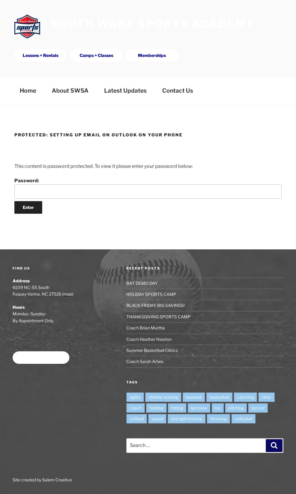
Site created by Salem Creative (42, 479)
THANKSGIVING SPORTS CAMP (158, 316)
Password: (148, 188)
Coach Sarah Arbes (144, 361)
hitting (177, 407)
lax (218, 407)
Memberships (152, 55)
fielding (156, 407)
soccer (258, 407)
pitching (236, 407)
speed (157, 418)
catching (245, 397)
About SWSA (70, 90)
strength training (186, 418)
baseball (194, 397)
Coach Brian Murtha (145, 327)
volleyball (243, 418)
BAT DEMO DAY (141, 283)
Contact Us (177, 90)
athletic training (163, 397)
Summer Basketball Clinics (152, 350)
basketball (219, 397)
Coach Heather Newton (148, 339)
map (67, 293)
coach (136, 407)
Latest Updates (125, 90)
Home (28, 90)
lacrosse (199, 407)
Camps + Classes (96, 55)
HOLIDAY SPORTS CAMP (151, 294)
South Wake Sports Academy (153, 23)
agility (135, 397)
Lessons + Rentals (40, 55)
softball (137, 418)
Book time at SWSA (41, 357)
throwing (218, 418)
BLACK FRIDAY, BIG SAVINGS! (155, 305)
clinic (266, 397)
